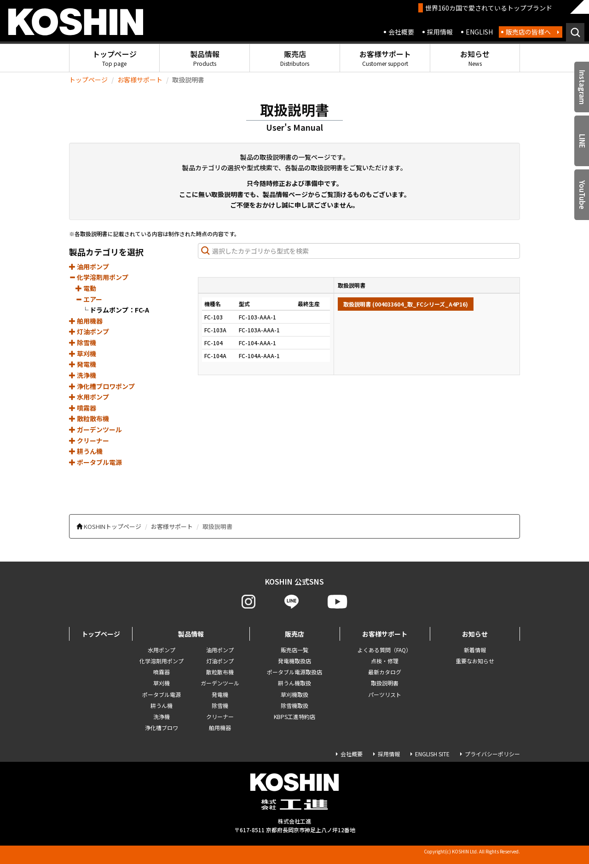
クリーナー (89, 440)
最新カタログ (384, 672)
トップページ (114, 57)
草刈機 (82, 353)
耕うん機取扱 (294, 683)
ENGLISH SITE (432, 754)
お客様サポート (385, 57)
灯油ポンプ (89, 331)
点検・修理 (384, 661)
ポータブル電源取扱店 (294, 672)
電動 (85, 288)
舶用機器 (86, 320)
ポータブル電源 (95, 462)
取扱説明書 (384, 683)
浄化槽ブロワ (161, 727)
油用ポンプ (89, 266)
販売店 (294, 57)
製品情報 (204, 57)
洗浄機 (82, 375)
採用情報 (440, 31)
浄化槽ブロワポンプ (102, 386)
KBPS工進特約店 (294, 716)
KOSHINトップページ (112, 526)
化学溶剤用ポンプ (98, 277)
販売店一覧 (294, 650)
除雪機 (82, 342)
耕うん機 (86, 451)
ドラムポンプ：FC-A (119, 309)
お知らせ (475, 57)
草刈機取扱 (294, 694)
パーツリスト (384, 694)
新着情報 (475, 650)
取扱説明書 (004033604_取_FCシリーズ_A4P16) (405, 304)
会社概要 (401, 31)
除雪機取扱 (294, 705)
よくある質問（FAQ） (384, 650)
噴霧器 (82, 407)
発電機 (82, 364)
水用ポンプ (89, 396)
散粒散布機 (89, 418)
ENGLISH (479, 31)
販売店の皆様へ (528, 31)
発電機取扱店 (294, 661)
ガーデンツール (95, 429)
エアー (88, 299)
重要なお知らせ (475, 661)
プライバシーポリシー (492, 754)
